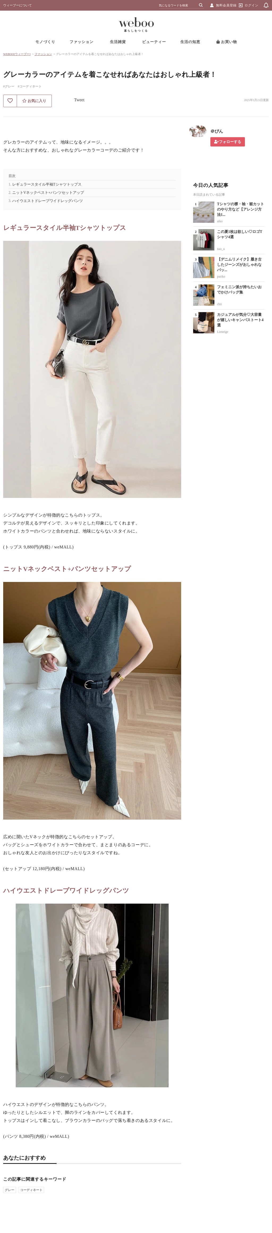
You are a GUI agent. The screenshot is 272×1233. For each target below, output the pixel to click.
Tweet (79, 100)
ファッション (82, 42)
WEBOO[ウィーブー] (17, 54)
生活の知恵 (190, 42)
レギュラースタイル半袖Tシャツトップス (47, 184)
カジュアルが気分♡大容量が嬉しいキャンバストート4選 (240, 320)
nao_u (221, 249)
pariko (221, 276)
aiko (220, 221)
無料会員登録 (226, 5)
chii (219, 304)
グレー (9, 1190)
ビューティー (154, 42)
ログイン (251, 5)
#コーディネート (30, 86)
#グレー (8, 86)
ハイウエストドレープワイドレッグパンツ (47, 201)
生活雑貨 (118, 42)
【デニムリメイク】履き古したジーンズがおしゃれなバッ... (239, 264)
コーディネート (31, 1190)
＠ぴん (216, 131)
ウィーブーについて (17, 5)
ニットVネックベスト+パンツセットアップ (48, 193)
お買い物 (226, 42)
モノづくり (45, 42)
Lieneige (222, 332)
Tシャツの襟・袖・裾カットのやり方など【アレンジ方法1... (240, 209)
